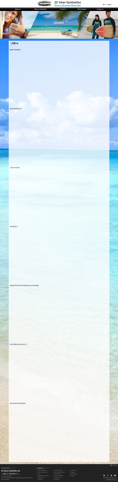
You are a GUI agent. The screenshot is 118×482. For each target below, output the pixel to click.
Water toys (41, 477)
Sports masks (74, 474)
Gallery (72, 475)
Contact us (100, 9)
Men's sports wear (42, 472)
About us (18, 9)
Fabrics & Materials (40, 9)
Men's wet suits (42, 470)
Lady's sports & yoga (60, 472)
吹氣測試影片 (14, 226)
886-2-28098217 (10, 473)
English (109, 4)
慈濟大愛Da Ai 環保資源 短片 (18, 344)
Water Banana (82, 9)
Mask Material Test (16, 108)
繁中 (104, 4)
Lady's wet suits (58, 470)
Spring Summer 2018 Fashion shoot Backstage (24, 285)
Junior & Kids (58, 474)
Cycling (72, 472)
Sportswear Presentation (17, 403)
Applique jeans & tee (43, 475)
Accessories (57, 477)
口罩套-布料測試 (15, 167)
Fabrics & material (59, 475)
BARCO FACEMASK (15, 50)
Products (63, 9)
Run (39, 474)
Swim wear (73, 470)
